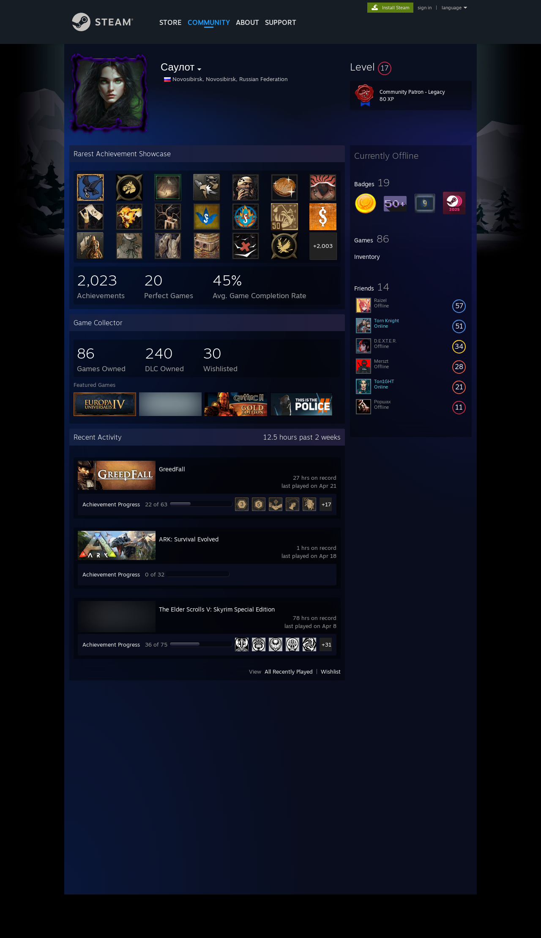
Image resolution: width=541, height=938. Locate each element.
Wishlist (331, 671)
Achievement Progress (111, 504)
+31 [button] (326, 644)
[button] (411, 66)
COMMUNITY (209, 22)
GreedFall (172, 469)
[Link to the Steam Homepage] (109, 29)
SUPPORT (280, 22)
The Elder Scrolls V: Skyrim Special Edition (217, 609)
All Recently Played (289, 671)
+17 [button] (326, 504)
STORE (170, 22)
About (247, 22)
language (452, 8)
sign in (425, 8)
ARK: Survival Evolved (189, 539)
